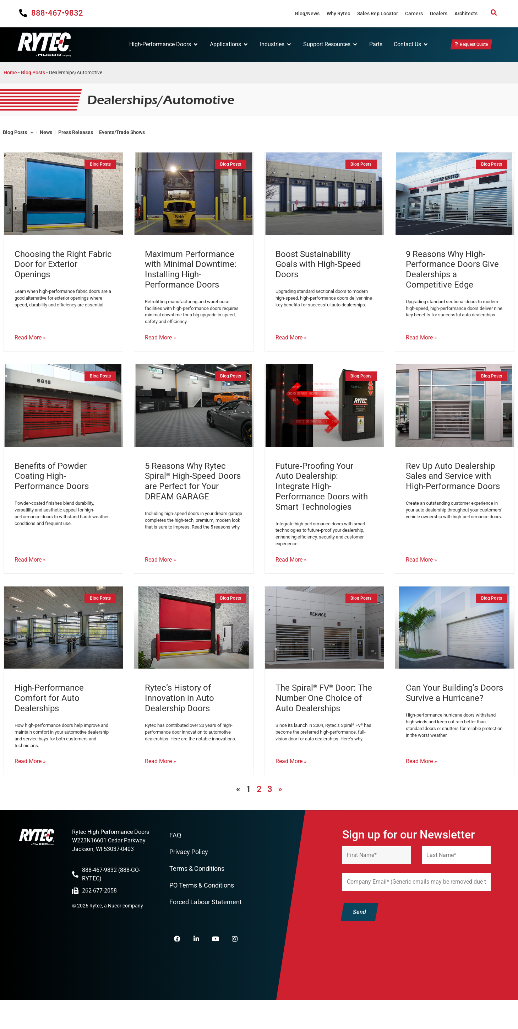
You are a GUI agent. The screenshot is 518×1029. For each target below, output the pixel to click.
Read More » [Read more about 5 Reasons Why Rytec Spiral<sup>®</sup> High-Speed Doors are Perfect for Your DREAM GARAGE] (160, 579)
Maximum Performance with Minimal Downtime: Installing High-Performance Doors (190, 279)
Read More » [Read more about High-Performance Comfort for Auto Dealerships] (30, 785)
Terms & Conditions (196, 893)
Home (10, 74)
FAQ (175, 859)
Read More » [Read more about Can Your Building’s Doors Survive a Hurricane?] (421, 785)
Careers (414, 13)
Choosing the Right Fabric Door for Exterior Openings (63, 274)
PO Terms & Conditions (201, 911)
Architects (466, 13)
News (72, 138)
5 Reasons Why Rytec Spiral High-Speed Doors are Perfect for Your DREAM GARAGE (193, 495)
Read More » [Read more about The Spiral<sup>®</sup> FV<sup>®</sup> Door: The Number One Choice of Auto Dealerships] (291, 785)
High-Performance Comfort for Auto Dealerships (49, 717)
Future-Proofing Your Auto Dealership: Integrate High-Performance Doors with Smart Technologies (322, 500)
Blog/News (307, 13)
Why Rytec (338, 13)
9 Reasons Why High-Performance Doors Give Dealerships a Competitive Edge (452, 279)
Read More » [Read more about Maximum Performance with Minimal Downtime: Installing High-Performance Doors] (160, 352)
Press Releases (120, 138)
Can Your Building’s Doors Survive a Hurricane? (454, 712)
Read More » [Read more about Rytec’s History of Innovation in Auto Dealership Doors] (160, 785)
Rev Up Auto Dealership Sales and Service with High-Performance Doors (453, 490)
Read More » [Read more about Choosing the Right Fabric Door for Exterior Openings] (30, 352)
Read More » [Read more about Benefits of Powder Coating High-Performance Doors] (30, 579)
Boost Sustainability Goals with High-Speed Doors (318, 274)
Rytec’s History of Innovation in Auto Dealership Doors (179, 717)
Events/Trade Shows (191, 138)
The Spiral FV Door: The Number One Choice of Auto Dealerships (324, 717)
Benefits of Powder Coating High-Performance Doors (52, 490)
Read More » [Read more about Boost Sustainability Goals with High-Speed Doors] (291, 352)
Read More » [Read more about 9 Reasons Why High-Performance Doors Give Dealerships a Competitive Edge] (421, 352)
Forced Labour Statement (205, 928)
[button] (494, 12)
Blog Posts (33, 74)
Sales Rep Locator (377, 13)
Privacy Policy (188, 876)
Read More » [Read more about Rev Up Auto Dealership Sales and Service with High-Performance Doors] (421, 579)
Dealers (438, 13)
